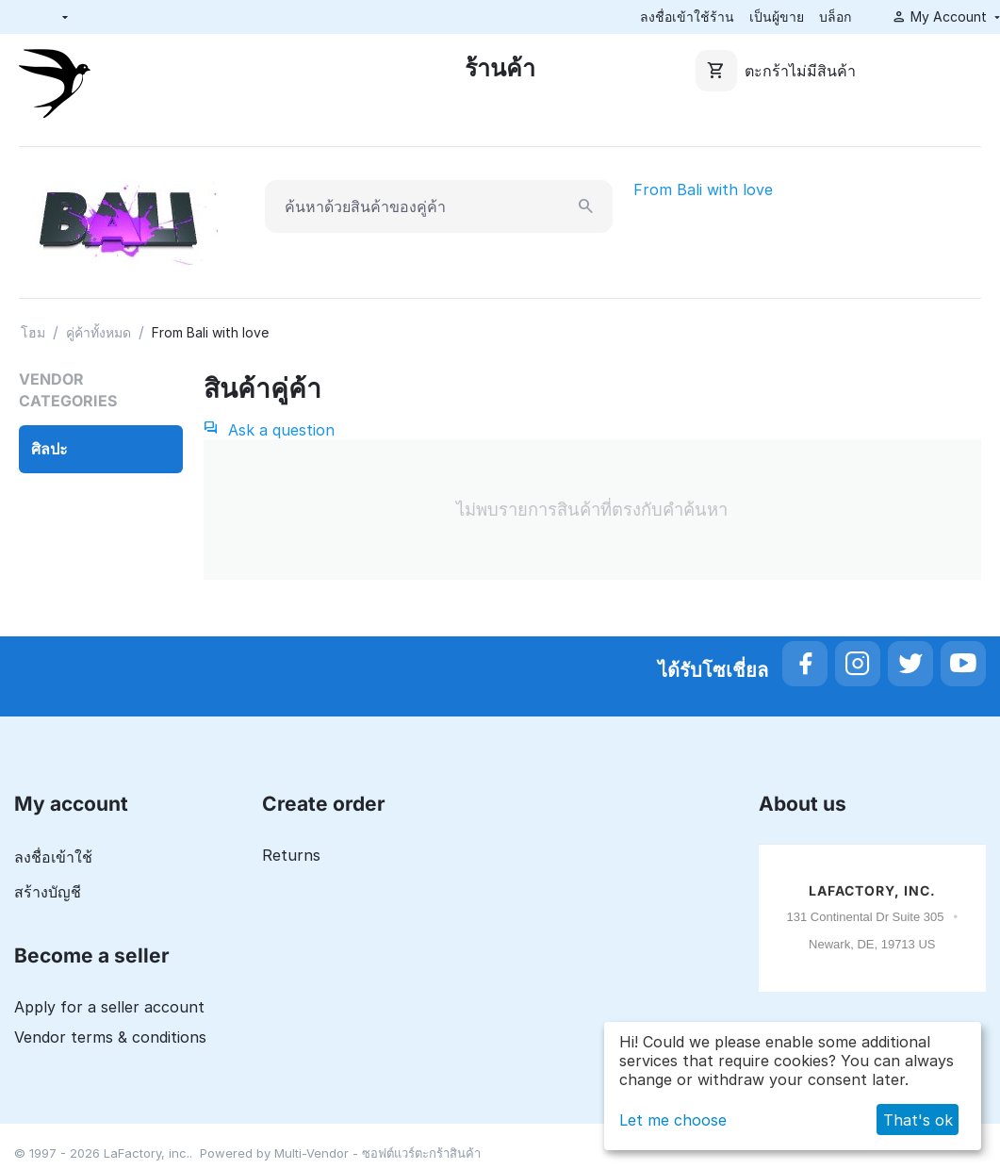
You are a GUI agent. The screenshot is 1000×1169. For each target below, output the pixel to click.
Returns (291, 855)
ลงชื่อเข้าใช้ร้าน (687, 16)
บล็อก (835, 16)
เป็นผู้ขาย (776, 16)
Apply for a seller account (109, 1006)
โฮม (33, 332)
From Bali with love (703, 189)
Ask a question (269, 429)
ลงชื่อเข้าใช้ (53, 857)
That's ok (918, 1120)
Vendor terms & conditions (110, 1037)
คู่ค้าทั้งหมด (98, 332)
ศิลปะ (49, 448)
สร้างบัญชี (47, 891)
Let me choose (673, 1120)
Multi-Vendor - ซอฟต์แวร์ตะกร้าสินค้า (377, 1153)
